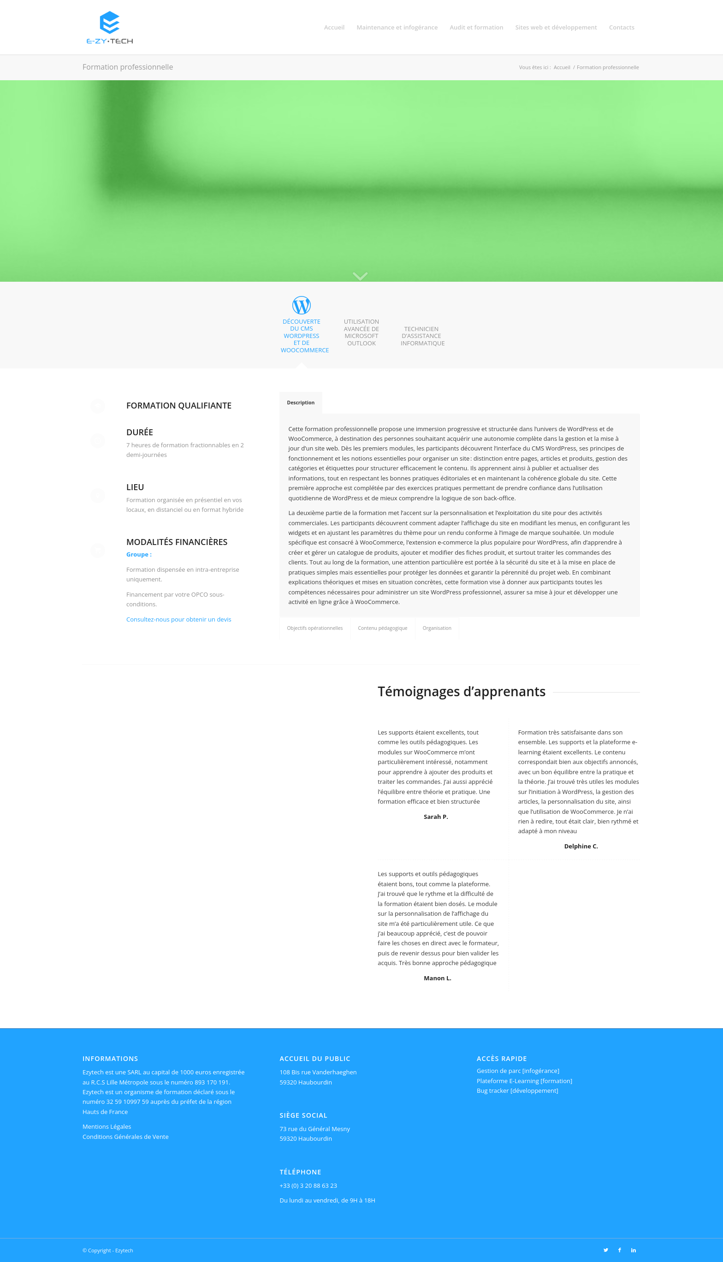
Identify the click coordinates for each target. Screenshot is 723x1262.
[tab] (302, 328)
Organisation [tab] (437, 628)
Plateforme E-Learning (508, 1081)
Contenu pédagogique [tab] (383, 628)
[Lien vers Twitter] (606, 1250)
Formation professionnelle (128, 67)
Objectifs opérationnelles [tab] (315, 628)
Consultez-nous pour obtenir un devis (178, 619)
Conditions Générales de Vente (126, 1136)
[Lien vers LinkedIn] (633, 1250)
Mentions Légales (107, 1126)
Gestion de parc (499, 1070)
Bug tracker (493, 1090)
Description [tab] (301, 402)
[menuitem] (334, 27)
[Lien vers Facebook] (620, 1250)
